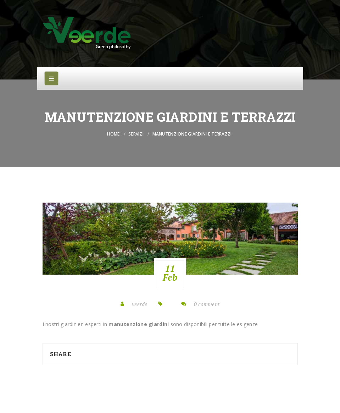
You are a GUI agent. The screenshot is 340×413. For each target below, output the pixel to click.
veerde (139, 304)
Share (60, 354)
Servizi (136, 134)
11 (170, 273)
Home (113, 134)
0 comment (207, 304)
